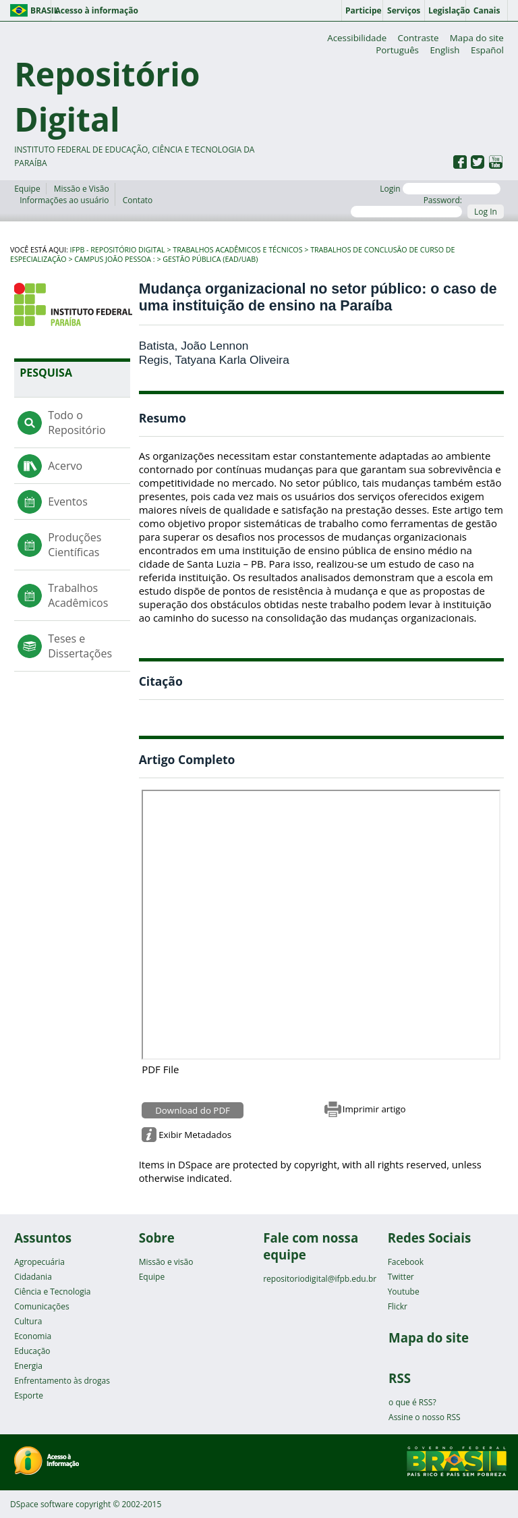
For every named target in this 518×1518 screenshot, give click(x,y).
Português (397, 50)
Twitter (401, 1276)
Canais (486, 10)
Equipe (27, 188)
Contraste (418, 38)
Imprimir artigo (374, 1109)
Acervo (65, 465)
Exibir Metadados (195, 1135)
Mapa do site (477, 38)
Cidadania (33, 1276)
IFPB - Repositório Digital (117, 249)
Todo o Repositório (76, 422)
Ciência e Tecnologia (52, 1291)
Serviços (403, 10)
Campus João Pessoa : (114, 259)
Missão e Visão (81, 188)
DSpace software (42, 1504)
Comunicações (41, 1306)
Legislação (447, 10)
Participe (363, 10)
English (444, 50)
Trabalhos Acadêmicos (78, 595)
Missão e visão (166, 1262)
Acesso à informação (96, 10)
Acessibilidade (356, 38)
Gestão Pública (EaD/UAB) (210, 259)
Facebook (406, 1262)
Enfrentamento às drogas (62, 1380)
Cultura (28, 1321)
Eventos (68, 501)
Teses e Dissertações (80, 646)
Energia (28, 1366)
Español (487, 50)
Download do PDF (192, 1110)
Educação (32, 1351)
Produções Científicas (74, 545)
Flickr (397, 1306)
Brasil (40, 10)
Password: (406, 205)
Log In (485, 211)
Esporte (28, 1395)
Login (440, 188)
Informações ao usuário (64, 200)
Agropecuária (39, 1262)
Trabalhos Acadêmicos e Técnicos (237, 249)
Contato (138, 200)
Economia (32, 1336)
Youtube (404, 1291)
